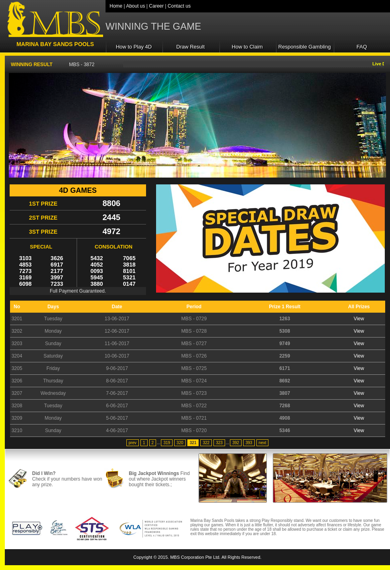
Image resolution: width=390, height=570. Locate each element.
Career (156, 6)
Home (116, 6)
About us (135, 6)
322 (206, 443)
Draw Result (190, 47)
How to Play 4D (134, 47)
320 (180, 443)
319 (166, 443)
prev (132, 443)
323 (219, 443)
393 (249, 443)
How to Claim (247, 47)
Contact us (179, 6)
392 (235, 443)
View (359, 318)
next (262, 443)
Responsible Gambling (304, 47)
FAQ (362, 47)
